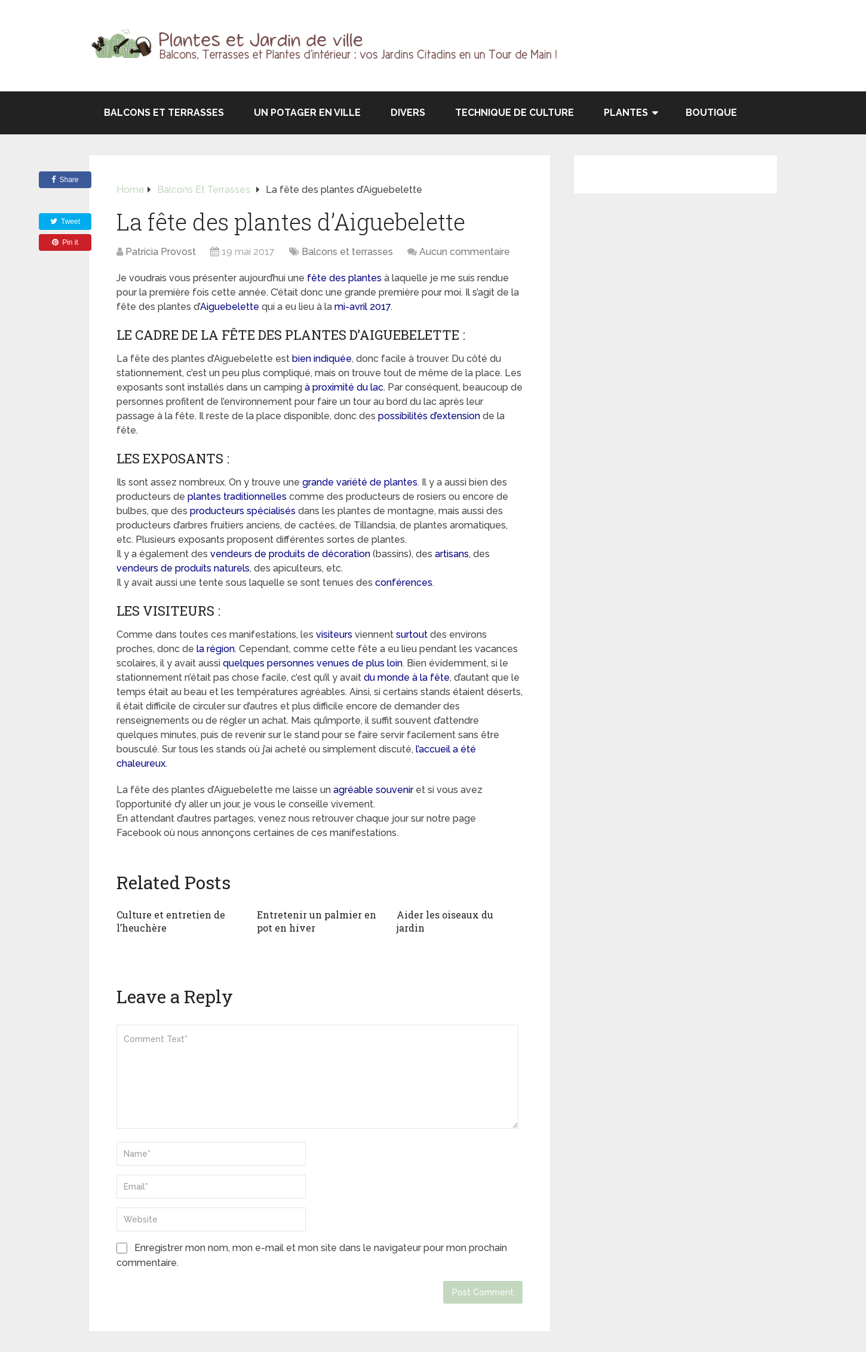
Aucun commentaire (464, 251)
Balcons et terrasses (164, 112)
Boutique (711, 112)
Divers (408, 112)
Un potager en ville (307, 112)
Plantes (626, 112)
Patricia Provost (160, 251)
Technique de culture (514, 112)
